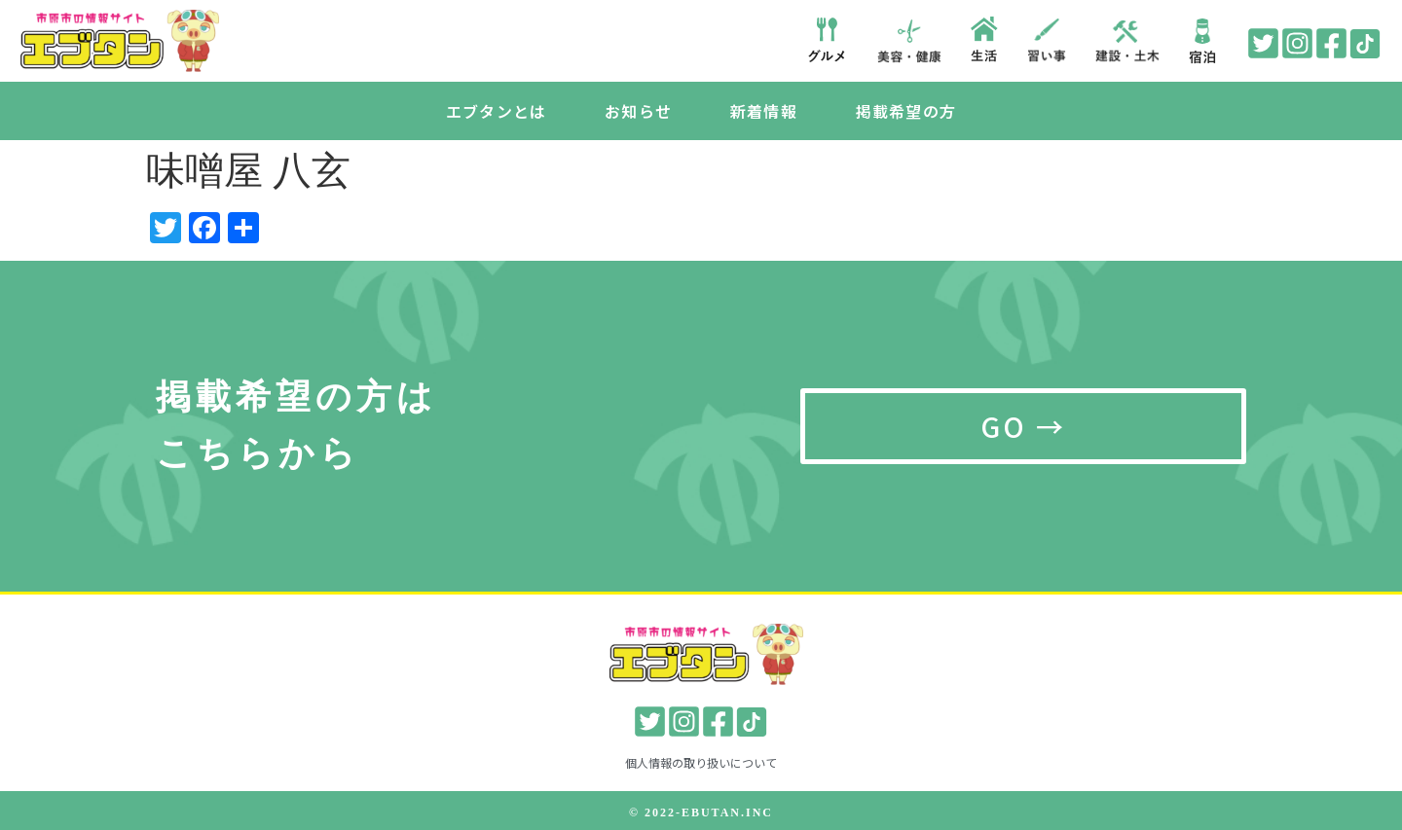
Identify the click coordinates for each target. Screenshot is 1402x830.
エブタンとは (496, 111)
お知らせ (638, 111)
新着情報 (763, 111)
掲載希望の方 (906, 111)
